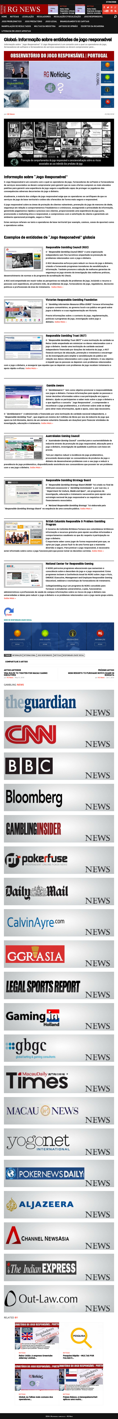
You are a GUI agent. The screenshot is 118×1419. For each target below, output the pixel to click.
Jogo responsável (45, 655)
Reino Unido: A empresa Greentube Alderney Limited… (35, 1356)
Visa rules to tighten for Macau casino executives (25, 674)
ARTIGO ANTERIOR (12, 670)
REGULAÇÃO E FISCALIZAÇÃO (67, 17)
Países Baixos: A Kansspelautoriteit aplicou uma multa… (80, 1398)
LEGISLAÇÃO (28, 17)
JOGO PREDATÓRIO (33, 22)
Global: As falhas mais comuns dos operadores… (36, 1398)
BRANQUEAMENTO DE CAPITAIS (74, 22)
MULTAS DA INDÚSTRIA (45, 26)
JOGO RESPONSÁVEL (93, 17)
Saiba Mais (85, 508)
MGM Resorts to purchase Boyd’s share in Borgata (91, 674)
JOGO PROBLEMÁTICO (12, 22)
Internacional (30, 655)
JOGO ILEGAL (51, 22)
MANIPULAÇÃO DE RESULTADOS (16, 26)
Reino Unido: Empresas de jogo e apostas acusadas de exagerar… (94, 12)
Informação (17, 655)
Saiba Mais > (57, 287)
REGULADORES (44, 17)
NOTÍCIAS (63, 6)
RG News (11, 114)
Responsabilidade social (73, 655)
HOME (4, 17)
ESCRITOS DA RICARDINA (92, 26)
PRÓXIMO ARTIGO (106, 670)
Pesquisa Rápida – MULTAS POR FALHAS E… (78, 1356)
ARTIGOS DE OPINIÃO (68, 26)
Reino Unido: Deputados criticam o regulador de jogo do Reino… (67, 12)
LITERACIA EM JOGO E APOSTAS (16, 31)
